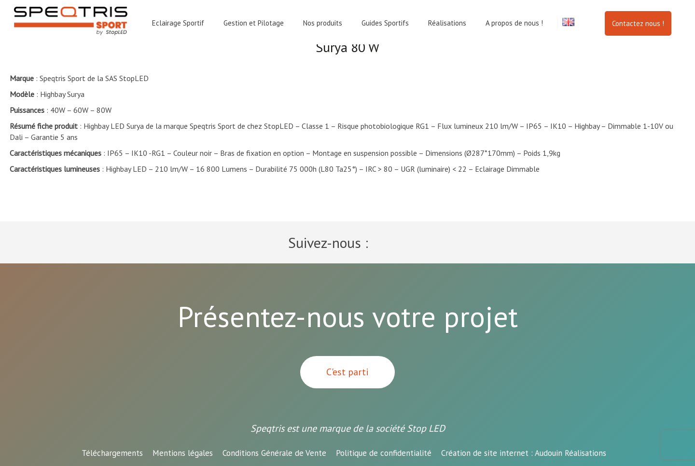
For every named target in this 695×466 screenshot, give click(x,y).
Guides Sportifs (385, 22)
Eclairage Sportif (178, 22)
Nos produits (322, 22)
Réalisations (447, 22)
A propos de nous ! (514, 22)
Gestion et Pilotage (253, 22)
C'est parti (347, 372)
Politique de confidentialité (383, 453)
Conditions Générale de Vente (274, 453)
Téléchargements (112, 453)
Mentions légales (183, 453)
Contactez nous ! (638, 23)
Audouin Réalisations (523, 453)
